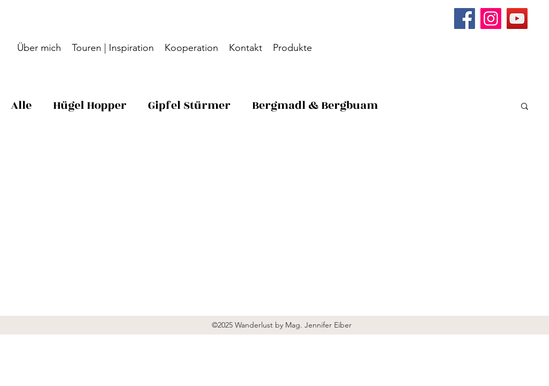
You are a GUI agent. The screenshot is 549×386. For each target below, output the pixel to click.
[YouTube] (517, 18)
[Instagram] (490, 18)
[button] (525, 107)
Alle (21, 105)
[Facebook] (464, 18)
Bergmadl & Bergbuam (315, 105)
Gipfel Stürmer (189, 105)
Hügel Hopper (90, 105)
